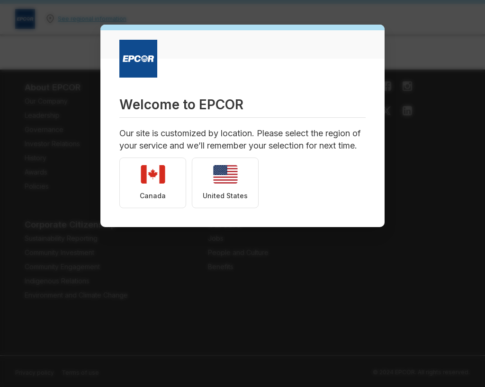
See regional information (92, 18)
